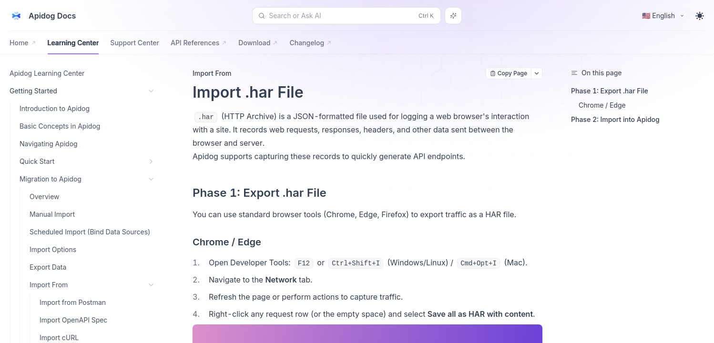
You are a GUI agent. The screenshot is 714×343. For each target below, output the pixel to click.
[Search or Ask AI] (453, 15)
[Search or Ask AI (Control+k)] (346, 15)
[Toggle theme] (699, 15)
